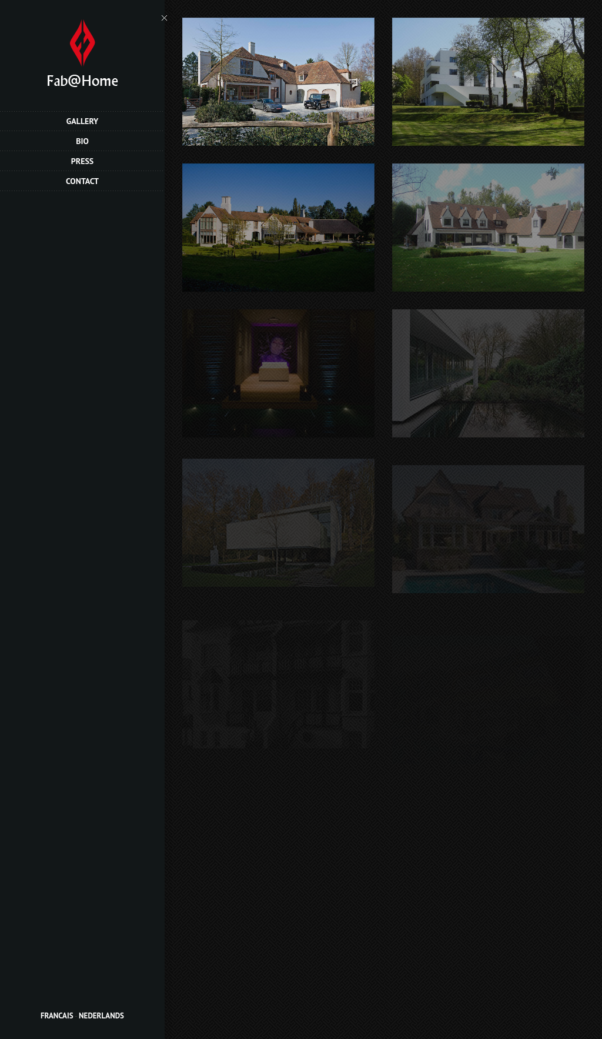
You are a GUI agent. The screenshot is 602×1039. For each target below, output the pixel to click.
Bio (82, 141)
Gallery (82, 121)
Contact (82, 181)
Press (82, 161)
